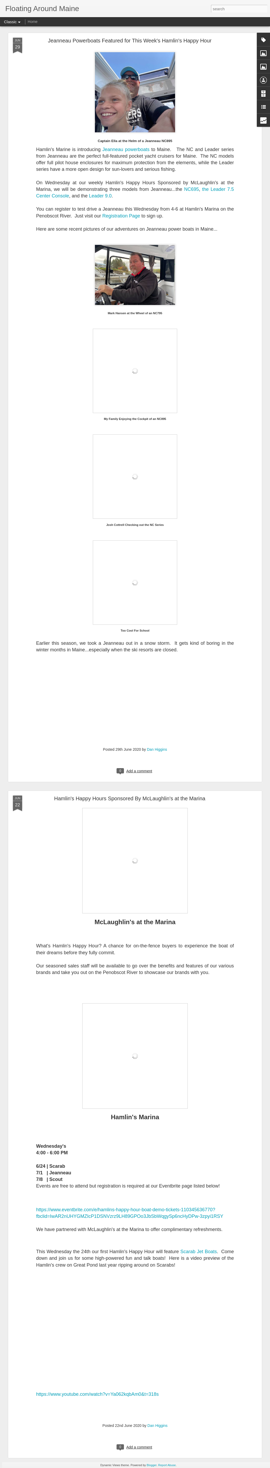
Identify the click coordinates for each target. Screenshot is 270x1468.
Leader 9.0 (100, 195)
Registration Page (121, 216)
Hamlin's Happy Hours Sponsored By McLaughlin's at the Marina (129, 798)
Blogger (151, 1465)
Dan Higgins (157, 749)
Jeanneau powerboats (126, 149)
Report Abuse (167, 1465)
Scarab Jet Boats (198, 1251)
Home (32, 22)
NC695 (191, 189)
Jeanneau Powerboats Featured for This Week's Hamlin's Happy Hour (130, 40)
